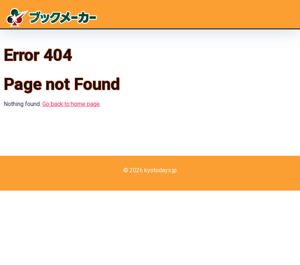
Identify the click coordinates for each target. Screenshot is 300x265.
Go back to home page (71, 103)
